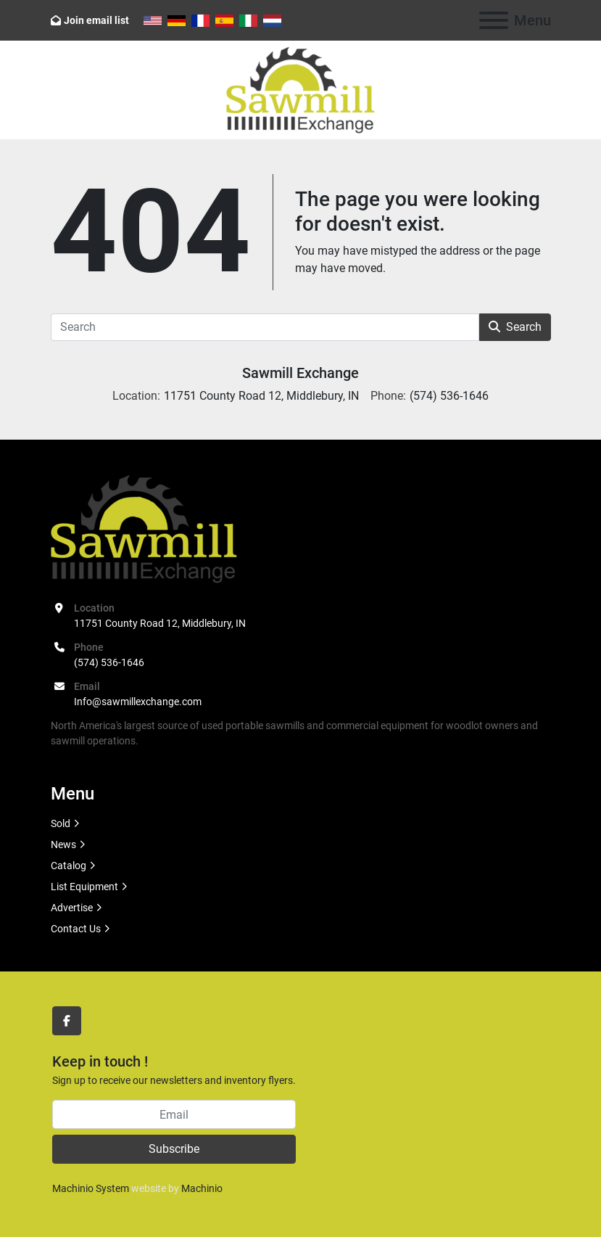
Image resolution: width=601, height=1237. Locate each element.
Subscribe (174, 1149)
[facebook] (66, 1020)
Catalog (68, 865)
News (63, 844)
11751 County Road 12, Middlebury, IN (160, 623)
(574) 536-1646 (109, 662)
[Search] (265, 327)
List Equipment (84, 886)
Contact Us (76, 928)
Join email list (96, 20)
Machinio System (90, 1188)
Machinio (202, 1188)
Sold (60, 823)
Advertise (72, 907)
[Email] (174, 1114)
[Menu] (493, 20)
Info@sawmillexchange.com (138, 701)
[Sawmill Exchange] (144, 528)
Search (515, 327)
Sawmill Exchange (300, 373)
